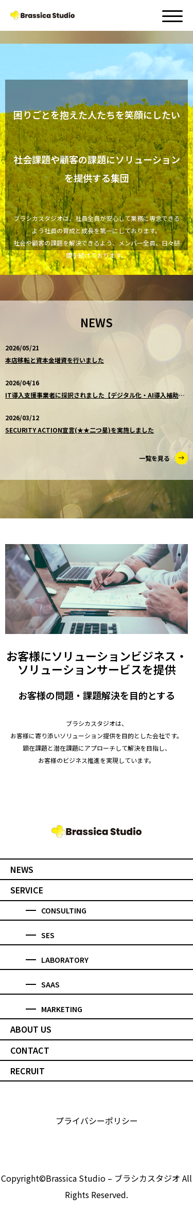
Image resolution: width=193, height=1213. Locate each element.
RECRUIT (27, 1071)
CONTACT (29, 1050)
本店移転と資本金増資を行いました (54, 360)
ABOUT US (30, 1029)
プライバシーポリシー (97, 1120)
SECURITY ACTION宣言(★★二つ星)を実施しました (79, 429)
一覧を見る (163, 458)
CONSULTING (56, 910)
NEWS (21, 869)
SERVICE (26, 890)
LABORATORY (57, 960)
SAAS (43, 984)
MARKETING (54, 1009)
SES (40, 935)
